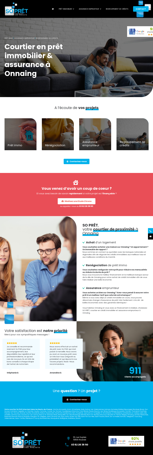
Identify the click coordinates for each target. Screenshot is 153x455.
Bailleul (121, 409)
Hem (73, 413)
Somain (123, 416)
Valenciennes (9, 418)
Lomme (14, 415)
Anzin (69, 409)
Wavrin (78, 418)
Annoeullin (63, 409)
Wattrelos (71, 418)
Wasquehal (54, 418)
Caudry (36, 411)
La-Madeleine (117, 413)
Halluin (42, 413)
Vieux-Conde (20, 418)
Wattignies (63, 418)
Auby (83, 409)
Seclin (107, 416)
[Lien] (16, 9)
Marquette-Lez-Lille (65, 415)
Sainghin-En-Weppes (38, 416)
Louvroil (24, 415)
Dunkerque (112, 411)
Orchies (137, 415)
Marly (55, 415)
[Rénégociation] (58, 138)
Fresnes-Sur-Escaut (12, 413)
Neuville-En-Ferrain (114, 415)
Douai (91, 411)
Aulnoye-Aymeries (111, 409)
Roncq (20, 416)
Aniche (55, 409)
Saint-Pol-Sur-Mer (87, 416)
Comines (43, 411)
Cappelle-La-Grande (25, 411)
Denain (86, 411)
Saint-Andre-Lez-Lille (72, 416)
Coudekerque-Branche (70, 411)
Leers (141, 413)
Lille (145, 413)
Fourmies (143, 411)
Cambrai (13, 411)
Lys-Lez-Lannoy (33, 415)
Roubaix (27, 416)
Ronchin (15, 416)
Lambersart (126, 413)
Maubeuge (76, 415)
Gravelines (35, 413)
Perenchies (144, 415)
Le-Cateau (135, 413)
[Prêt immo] (20, 138)
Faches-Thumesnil (132, 411)
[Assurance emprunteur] (95, 138)
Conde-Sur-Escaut (54, 411)
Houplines (79, 413)
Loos (19, 415)
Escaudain (121, 411)
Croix (81, 411)
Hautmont (58, 413)
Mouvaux (103, 415)
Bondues (136, 409)
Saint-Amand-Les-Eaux (55, 416)
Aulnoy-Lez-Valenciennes (94, 409)
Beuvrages (128, 409)
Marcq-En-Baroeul (46, 415)
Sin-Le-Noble (114, 416)
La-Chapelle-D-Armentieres (101, 413)
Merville (83, 415)
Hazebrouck (67, 413)
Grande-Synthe (25, 413)
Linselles (7, 415)
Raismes (8, 416)
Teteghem (130, 416)
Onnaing (130, 415)
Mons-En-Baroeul (93, 415)
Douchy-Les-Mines (101, 411)
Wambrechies (45, 418)
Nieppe (124, 415)
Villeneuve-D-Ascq (32, 418)
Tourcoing (138, 416)
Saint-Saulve (99, 416)
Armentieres (76, 409)
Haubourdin (50, 413)
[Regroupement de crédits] (132, 138)
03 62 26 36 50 (81, 200)
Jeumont (87, 413)
